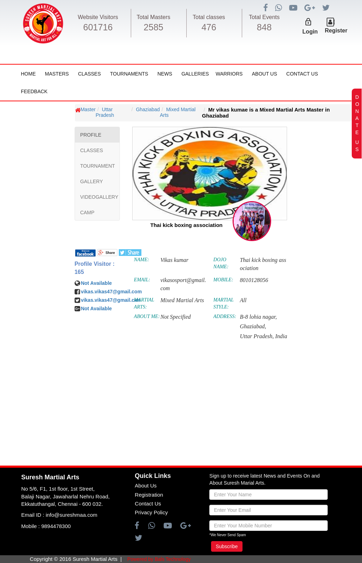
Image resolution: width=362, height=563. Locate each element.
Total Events (264, 17)
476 (209, 27)
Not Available (96, 283)
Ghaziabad (148, 109)
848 (264, 27)
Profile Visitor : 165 (95, 268)
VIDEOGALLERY (99, 197)
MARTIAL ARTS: (144, 303)
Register (336, 31)
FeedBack (34, 91)
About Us (264, 74)
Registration (149, 495)
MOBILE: (223, 279)
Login (310, 32)
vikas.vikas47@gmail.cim (110, 300)
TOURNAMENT (97, 166)
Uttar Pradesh (104, 112)
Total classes (209, 17)
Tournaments (129, 74)
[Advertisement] (48, 319)
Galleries (195, 74)
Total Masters (153, 17)
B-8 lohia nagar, (258, 317)
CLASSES (91, 150)
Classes (89, 74)
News (164, 74)
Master (88, 109)
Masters (57, 74)
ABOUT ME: (147, 316)
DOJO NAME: (221, 263)
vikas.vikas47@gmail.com (111, 291)
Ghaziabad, (253, 326)
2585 (153, 27)
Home (28, 74)
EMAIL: (142, 279)
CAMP (87, 212)
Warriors (229, 74)
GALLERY (91, 181)
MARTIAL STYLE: (224, 303)
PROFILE (90, 135)
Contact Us (302, 74)
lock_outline (308, 22)
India (281, 336)
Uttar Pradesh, (257, 336)
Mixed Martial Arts (177, 112)
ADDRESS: (225, 316)
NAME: (141, 259)
